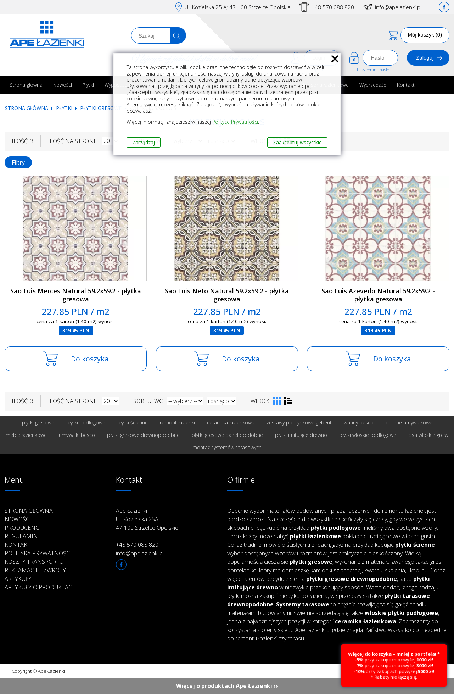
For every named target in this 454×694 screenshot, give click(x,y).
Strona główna (26, 84)
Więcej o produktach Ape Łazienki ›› (227, 686)
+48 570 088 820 (333, 7)
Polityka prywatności (38, 553)
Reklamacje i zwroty (35, 570)
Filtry (18, 162)
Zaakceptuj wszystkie (297, 142)
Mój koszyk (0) (425, 35)
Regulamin (21, 536)
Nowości (62, 84)
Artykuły (18, 579)
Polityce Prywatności (235, 121)
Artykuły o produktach (40, 587)
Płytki (88, 84)
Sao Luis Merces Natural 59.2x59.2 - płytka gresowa (75, 295)
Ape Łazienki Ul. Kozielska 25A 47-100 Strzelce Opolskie (147, 519)
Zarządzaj (143, 142)
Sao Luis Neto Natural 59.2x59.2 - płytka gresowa (227, 295)
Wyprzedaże (372, 84)
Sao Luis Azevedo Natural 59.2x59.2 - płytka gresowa (378, 295)
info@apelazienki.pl (398, 7)
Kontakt (406, 84)
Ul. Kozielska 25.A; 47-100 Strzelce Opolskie (238, 7)
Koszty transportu (34, 562)
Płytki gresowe (101, 108)
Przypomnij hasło (373, 69)
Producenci (23, 528)
